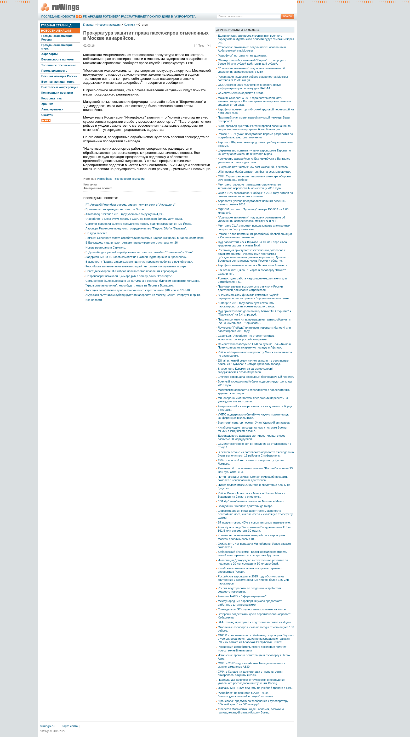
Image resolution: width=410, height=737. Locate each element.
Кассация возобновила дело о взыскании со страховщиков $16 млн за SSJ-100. (139, 290)
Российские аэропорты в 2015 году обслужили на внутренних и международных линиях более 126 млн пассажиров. (253, 580)
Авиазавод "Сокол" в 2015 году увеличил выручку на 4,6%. (125, 214)
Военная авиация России (59, 76)
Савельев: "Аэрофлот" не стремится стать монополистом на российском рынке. (246, 337)
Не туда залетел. (97, 233)
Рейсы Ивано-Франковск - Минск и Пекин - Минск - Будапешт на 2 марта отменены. (251, 495)
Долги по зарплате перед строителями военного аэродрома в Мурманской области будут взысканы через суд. (256, 39)
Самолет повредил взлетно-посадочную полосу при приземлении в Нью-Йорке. (139, 223)
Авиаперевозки (52, 109)
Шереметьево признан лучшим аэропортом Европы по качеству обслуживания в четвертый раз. (254, 152)
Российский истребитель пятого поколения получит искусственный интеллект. (252, 648)
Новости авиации (56, 30)
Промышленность (54, 70)
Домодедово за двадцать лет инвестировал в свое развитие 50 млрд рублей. (252, 437)
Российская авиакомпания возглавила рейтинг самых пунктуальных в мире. (136, 266)
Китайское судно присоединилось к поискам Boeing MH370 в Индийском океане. (252, 429)
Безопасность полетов (57, 59)
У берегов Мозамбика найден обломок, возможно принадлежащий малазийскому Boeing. (251, 710)
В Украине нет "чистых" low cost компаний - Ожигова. (253, 166)
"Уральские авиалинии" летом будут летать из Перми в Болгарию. (130, 285)
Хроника (47, 103)
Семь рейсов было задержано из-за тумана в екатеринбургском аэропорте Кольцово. (143, 280)
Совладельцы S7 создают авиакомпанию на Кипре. (252, 609)
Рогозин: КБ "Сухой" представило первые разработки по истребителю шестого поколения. (255, 135)
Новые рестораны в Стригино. (106, 247)
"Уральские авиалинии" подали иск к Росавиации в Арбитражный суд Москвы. (252, 49)
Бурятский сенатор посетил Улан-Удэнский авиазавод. (254, 422)
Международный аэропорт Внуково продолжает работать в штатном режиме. (250, 602)
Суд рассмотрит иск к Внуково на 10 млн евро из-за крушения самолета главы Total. (252, 243)
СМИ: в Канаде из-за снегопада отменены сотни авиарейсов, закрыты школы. (250, 673)
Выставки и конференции (59, 87)
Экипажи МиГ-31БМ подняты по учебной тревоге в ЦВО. (255, 687)
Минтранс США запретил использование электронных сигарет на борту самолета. (254, 227)
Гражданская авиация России (56, 37)
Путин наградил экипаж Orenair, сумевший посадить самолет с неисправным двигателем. (253, 478)
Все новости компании (130, 178)
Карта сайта (70, 726)
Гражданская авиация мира (56, 46)
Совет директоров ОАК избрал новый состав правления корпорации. (132, 271)
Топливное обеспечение (58, 65)
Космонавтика (51, 98)
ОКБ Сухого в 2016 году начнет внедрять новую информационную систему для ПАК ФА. (249, 86)
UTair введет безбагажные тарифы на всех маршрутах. (254, 171)
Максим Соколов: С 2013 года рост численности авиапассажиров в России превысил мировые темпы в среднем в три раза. (254, 101)
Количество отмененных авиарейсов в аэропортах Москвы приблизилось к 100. (251, 537)
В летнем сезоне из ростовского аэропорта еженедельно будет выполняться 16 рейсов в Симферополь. (256, 454)
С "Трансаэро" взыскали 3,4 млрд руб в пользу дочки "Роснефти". (129, 276)
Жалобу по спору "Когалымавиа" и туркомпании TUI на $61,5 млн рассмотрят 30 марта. (254, 529)
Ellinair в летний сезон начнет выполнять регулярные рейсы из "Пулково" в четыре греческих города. (253, 362)
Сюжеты (47, 114)
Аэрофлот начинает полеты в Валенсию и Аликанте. (253, 265)
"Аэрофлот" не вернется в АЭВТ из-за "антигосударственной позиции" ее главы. (246, 694)
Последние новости (58, 16)
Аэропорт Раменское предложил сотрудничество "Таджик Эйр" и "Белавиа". (136, 228)
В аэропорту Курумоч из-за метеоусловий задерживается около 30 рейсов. (246, 370)
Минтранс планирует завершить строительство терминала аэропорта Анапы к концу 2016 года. (250, 186)
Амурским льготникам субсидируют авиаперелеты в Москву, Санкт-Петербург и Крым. (143, 294)
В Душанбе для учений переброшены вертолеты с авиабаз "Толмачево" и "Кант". (140, 252)
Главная (88, 24)
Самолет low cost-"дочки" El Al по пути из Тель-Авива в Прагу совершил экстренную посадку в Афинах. (254, 345)
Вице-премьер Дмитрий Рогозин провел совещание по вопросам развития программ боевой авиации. (254, 127)
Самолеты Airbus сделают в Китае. (241, 92)
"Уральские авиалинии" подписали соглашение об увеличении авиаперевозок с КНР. (251, 70)
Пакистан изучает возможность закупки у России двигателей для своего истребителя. (250, 288)
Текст (202, 45)
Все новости (94, 299)
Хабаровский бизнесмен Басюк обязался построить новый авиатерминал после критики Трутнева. (252, 553)
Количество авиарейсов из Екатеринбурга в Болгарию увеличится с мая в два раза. (254, 160)
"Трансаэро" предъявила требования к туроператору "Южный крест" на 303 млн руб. (253, 702)
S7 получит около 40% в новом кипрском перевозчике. (254, 522)
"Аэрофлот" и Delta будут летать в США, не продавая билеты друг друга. (134, 218)
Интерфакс (104, 178)
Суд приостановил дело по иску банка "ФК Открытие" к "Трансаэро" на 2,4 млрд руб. (254, 313)
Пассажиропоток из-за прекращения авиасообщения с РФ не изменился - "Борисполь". (254, 321)
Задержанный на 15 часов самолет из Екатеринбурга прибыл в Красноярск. (136, 256)
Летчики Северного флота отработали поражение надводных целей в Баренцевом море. (145, 237)
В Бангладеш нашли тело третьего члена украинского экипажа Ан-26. (132, 242)
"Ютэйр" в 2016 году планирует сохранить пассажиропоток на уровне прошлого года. (246, 304)
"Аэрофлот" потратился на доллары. (242, 55)
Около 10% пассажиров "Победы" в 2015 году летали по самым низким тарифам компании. (255, 194)
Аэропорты (49, 53)
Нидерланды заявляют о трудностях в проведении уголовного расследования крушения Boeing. (251, 681)
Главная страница (56, 25)
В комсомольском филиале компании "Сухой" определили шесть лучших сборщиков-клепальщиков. (254, 296)
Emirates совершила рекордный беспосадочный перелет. (256, 376)
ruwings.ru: (47, 726)
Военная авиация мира (57, 81)
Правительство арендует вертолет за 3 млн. (115, 209)
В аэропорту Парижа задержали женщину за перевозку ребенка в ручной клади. (139, 261)
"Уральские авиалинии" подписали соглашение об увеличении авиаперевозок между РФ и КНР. (251, 219)
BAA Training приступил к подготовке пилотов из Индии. (255, 622)
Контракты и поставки (57, 92)
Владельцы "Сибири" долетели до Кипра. (245, 506)
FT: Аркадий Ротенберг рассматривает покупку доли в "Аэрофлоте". (139, 16)
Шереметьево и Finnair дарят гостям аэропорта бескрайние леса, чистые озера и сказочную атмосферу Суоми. (255, 514)
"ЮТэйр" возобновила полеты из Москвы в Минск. (251, 501)
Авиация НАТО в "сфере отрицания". (242, 596)
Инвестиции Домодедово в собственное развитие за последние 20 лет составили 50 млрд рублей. (253, 562)
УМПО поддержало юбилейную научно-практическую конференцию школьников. (253, 416)
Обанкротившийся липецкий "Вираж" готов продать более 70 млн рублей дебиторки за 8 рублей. (252, 62)
